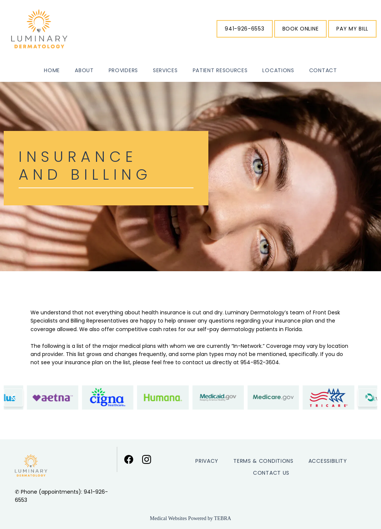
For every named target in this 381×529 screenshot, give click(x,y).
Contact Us (271, 473)
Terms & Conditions (263, 461)
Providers (123, 70)
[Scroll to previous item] (13, 397)
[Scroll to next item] (367, 397)
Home (52, 70)
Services (165, 70)
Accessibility (327, 461)
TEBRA (222, 518)
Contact (323, 70)
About (84, 70)
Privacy (206, 461)
